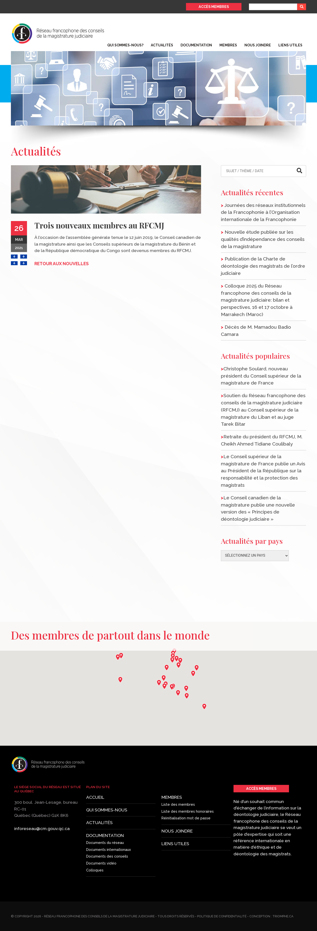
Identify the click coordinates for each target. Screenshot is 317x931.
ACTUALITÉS (101, 809)
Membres (228, 45)
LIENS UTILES (163, 842)
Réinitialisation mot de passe (165, 820)
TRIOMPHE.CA (282, 916)
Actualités (162, 45)
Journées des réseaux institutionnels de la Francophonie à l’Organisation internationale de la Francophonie (263, 212)
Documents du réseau (107, 859)
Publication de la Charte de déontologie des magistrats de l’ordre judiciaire (263, 266)
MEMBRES (162, 800)
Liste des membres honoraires (165, 814)
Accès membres (214, 6)
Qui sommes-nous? (125, 45)
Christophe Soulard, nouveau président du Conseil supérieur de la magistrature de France (261, 376)
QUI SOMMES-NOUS (108, 781)
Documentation (196, 45)
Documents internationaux (109, 874)
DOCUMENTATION (107, 843)
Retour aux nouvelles (61, 263)
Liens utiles (290, 45)
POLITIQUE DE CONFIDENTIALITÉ (221, 916)
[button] (173, 660)
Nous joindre (257, 45)
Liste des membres (164, 808)
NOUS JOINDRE (163, 830)
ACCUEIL (96, 743)
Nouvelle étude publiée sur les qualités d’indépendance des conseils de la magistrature (262, 239)
